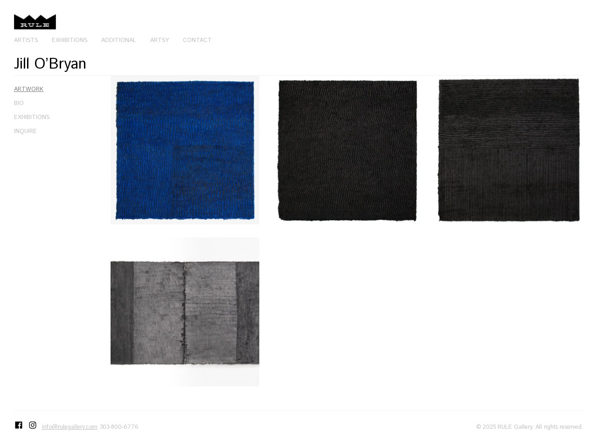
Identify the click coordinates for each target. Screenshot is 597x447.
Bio (19, 103)
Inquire (25, 131)
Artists (26, 40)
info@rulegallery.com (69, 427)
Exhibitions (69, 40)
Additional (118, 40)
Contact (197, 40)
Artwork (28, 89)
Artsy (159, 40)
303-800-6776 (119, 427)
